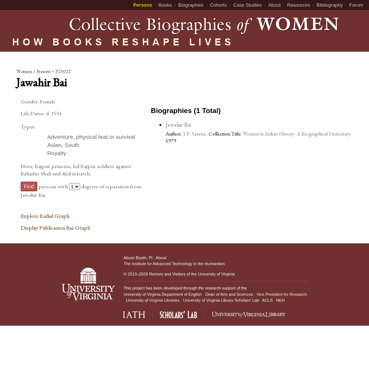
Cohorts (218, 5)
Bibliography (330, 5)
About (274, 5)
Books (165, 5)
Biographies (191, 5)
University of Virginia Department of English (163, 294)
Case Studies (247, 5)
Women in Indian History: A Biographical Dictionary (296, 133)
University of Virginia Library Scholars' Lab (221, 300)
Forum (356, 5)
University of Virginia (216, 274)
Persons (142, 5)
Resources (298, 5)
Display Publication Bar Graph (55, 228)
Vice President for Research (281, 294)
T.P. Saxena (195, 133)
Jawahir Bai (178, 125)
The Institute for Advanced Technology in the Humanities (174, 263)
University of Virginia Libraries (152, 300)
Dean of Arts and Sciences (229, 294)
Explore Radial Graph (45, 216)
